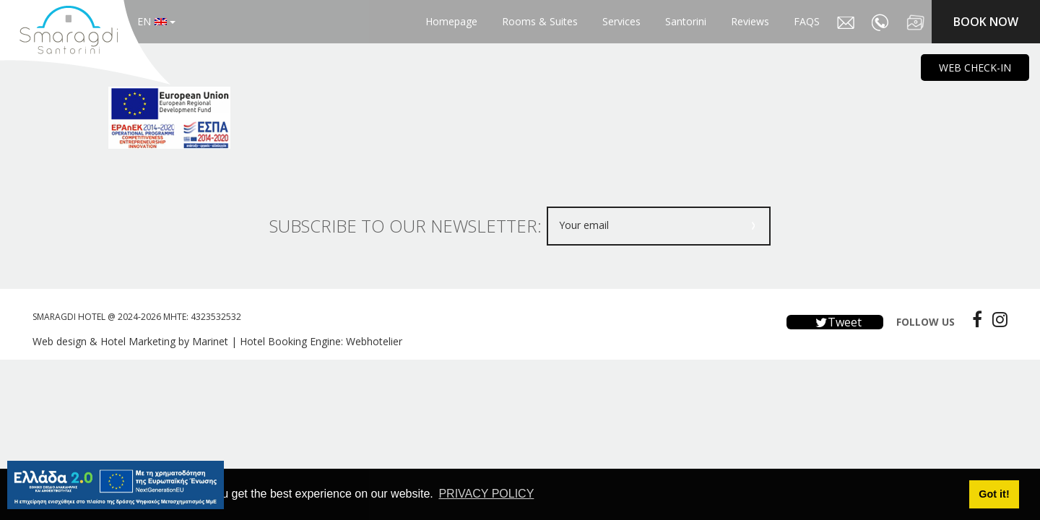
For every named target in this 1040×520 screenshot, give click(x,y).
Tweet (835, 322)
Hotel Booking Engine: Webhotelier (321, 341)
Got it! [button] (994, 494)
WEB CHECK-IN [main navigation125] (975, 67)
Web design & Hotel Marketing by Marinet (130, 341)
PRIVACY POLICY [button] (486, 494)
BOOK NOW (985, 22)
